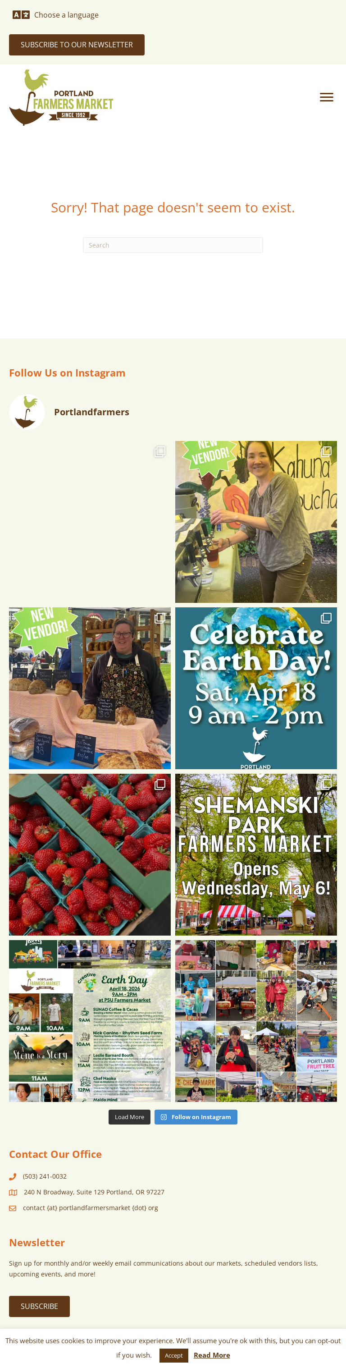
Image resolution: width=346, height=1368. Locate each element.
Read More (212, 1354)
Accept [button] (174, 1355)
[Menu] (326, 97)
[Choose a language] (55, 15)
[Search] (173, 245)
